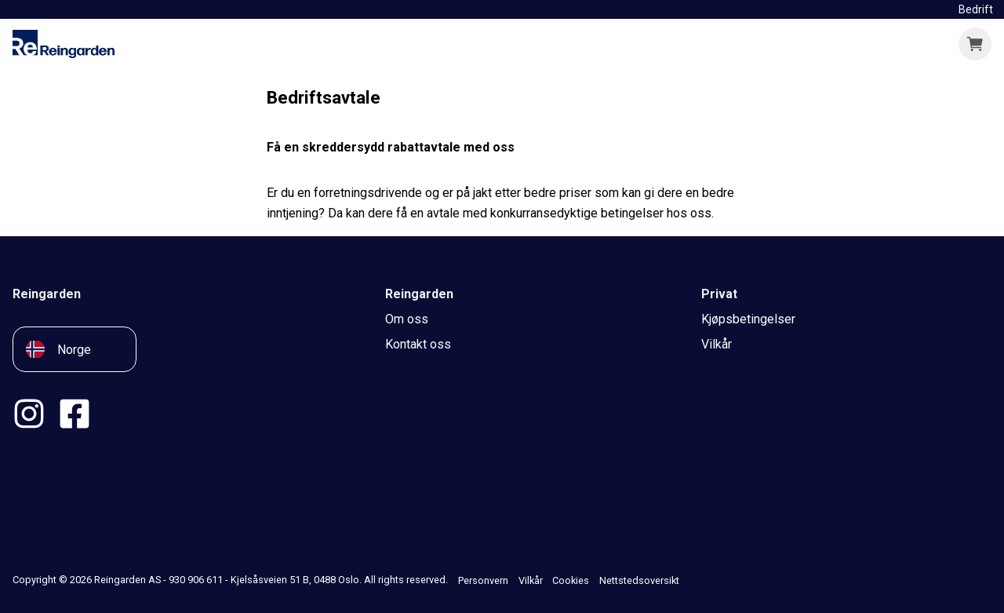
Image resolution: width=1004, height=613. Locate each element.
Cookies (570, 580)
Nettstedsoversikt (639, 580)
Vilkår (530, 580)
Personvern (483, 580)
